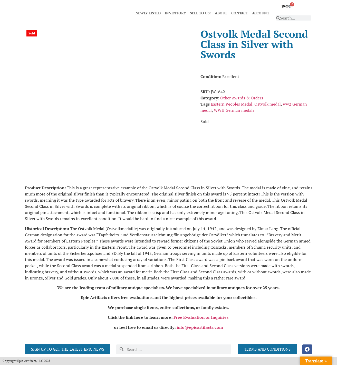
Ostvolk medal (267, 104)
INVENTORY (175, 13)
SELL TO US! (200, 13)
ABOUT (221, 13)
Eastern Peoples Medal (231, 104)
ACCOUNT (260, 13)
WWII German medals (234, 110)
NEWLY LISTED (148, 13)
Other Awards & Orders (241, 98)
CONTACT (239, 13)
